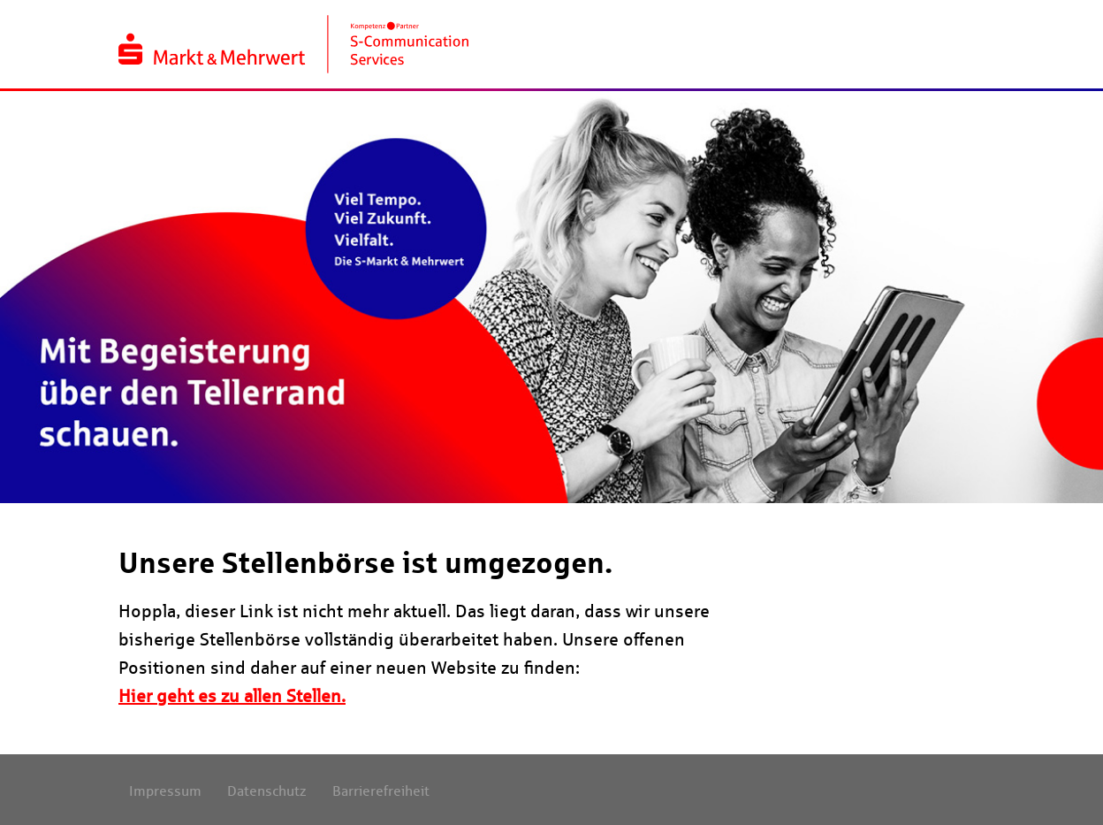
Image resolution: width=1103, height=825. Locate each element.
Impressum (165, 791)
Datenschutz (267, 791)
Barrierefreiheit (381, 791)
